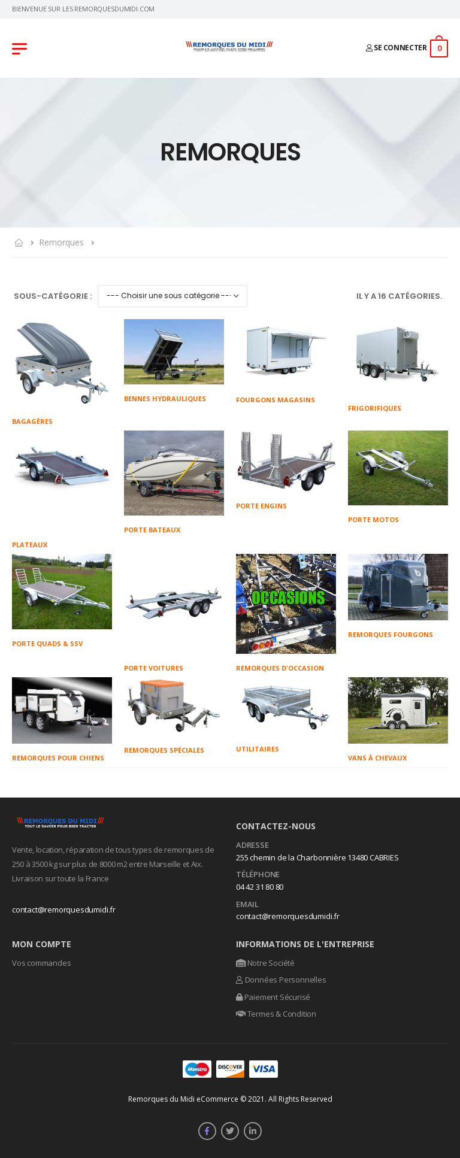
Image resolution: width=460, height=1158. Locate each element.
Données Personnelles (281, 979)
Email (247, 905)
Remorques (61, 242)
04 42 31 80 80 (259, 886)
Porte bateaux (152, 529)
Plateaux (29, 544)
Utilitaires (257, 748)
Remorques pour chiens (58, 757)
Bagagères (32, 421)
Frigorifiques (374, 408)
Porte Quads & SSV (47, 643)
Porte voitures (153, 668)
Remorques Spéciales (164, 750)
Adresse (252, 845)
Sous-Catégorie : (53, 296)
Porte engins (261, 505)
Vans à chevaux (377, 757)
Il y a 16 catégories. (399, 296)
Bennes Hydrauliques (165, 398)
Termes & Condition (276, 1013)
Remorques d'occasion (280, 668)
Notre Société (265, 962)
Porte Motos (373, 519)
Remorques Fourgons (390, 634)
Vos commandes (41, 962)
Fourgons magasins (275, 399)
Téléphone (258, 875)
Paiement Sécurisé (273, 997)
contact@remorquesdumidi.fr (64, 909)
